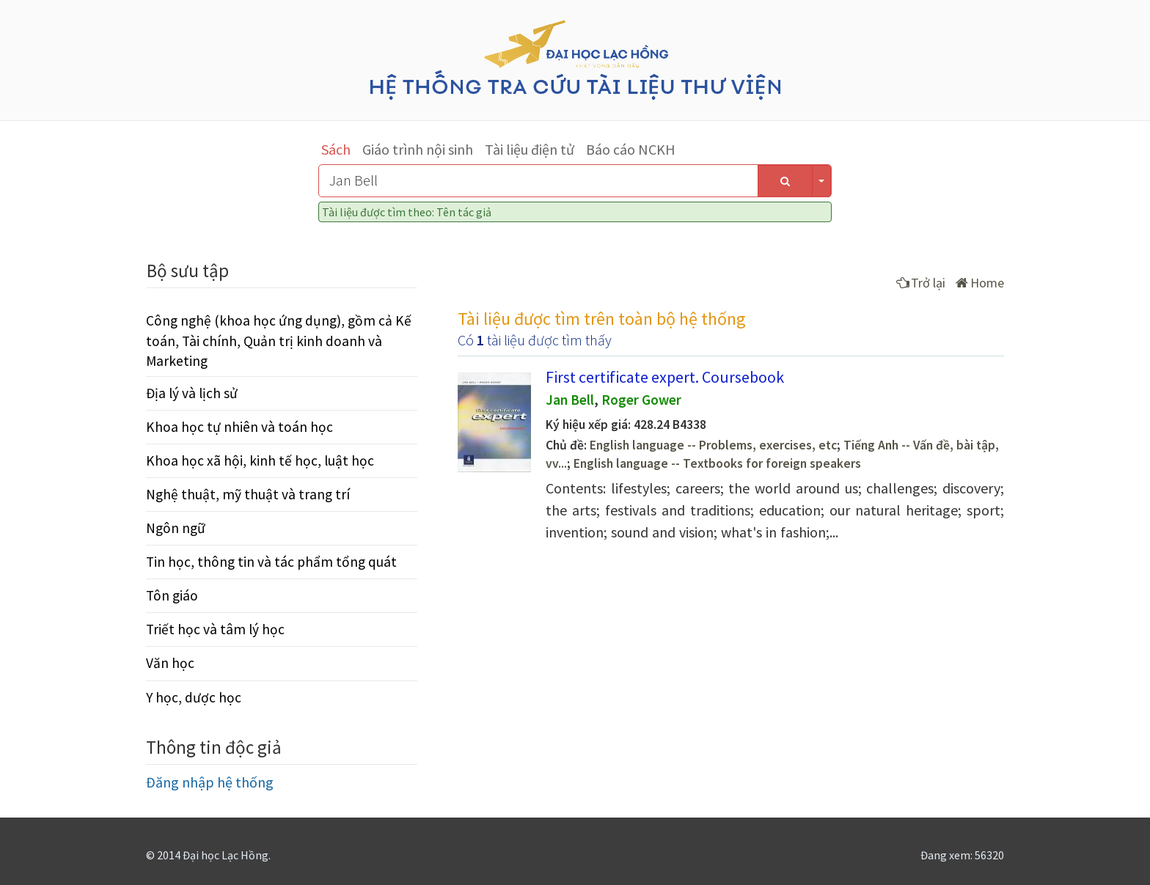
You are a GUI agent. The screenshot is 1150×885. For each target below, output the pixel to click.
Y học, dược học (193, 697)
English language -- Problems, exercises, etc (713, 445)
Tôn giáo (172, 595)
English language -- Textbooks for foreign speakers (717, 463)
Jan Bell (570, 399)
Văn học (170, 663)
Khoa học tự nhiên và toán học (239, 427)
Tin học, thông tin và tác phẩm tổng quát (271, 561)
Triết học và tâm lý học (215, 629)
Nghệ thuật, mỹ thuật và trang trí (248, 494)
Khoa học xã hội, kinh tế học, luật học (260, 460)
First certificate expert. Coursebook (665, 377)
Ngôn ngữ (175, 528)
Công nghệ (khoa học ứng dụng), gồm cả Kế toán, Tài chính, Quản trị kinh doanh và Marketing (278, 340)
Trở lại (920, 282)
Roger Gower (641, 399)
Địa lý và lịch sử (192, 393)
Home (980, 282)
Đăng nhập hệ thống (210, 782)
